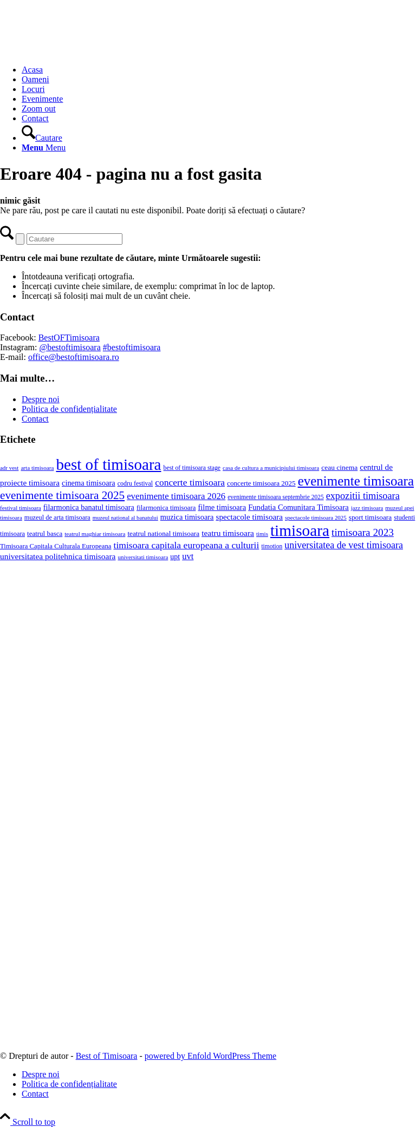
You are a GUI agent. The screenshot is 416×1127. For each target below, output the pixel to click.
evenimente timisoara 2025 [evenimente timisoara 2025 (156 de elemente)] (62, 495)
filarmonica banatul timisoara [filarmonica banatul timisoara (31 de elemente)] (88, 507)
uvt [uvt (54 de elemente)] (187, 556)
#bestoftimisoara (132, 347)
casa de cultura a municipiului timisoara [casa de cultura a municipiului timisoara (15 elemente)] (271, 467)
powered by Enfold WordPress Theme (210, 1055)
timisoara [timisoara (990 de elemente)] (299, 530)
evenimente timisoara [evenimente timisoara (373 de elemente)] (356, 481)
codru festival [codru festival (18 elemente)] (135, 483)
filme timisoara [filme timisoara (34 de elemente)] (222, 507)
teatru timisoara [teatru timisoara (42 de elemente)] (228, 533)
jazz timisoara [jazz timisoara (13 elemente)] (367, 508)
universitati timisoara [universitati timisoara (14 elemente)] (143, 557)
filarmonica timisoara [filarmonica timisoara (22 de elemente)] (166, 508)
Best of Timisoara (107, 1055)
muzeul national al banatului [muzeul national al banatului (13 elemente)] (125, 518)
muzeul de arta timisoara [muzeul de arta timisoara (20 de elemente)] (57, 517)
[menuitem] (219, 70)
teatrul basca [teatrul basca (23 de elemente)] (44, 533)
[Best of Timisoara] (81, 51)
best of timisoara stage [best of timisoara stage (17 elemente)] (192, 467)
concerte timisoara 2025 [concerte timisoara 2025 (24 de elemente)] (261, 483)
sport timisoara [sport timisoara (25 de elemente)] (370, 517)
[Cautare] (42, 137)
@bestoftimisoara (69, 347)
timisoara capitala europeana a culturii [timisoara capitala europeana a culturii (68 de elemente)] (186, 545)
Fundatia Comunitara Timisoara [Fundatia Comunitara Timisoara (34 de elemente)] (298, 507)
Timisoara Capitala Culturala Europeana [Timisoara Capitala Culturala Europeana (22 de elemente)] (56, 546)
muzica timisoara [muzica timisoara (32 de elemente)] (187, 517)
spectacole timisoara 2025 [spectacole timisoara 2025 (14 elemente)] (316, 517)
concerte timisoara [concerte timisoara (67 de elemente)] (190, 482)
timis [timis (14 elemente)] (262, 533)
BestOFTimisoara (69, 337)
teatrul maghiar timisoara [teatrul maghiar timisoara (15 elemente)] (94, 533)
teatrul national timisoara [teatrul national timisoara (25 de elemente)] (163, 533)
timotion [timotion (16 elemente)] (271, 546)
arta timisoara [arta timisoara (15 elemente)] (37, 467)
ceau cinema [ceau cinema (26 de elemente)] (339, 467)
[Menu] (44, 147)
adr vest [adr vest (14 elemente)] (9, 467)
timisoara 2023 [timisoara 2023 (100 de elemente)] (363, 532)
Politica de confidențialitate (69, 409)
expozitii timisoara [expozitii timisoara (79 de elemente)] (363, 495)
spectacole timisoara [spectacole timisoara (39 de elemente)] (249, 516)
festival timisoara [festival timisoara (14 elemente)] (20, 507)
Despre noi (41, 399)
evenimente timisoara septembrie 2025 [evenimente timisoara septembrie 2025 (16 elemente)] (275, 497)
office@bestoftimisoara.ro (73, 357)
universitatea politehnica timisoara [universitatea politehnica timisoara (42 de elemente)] (57, 556)
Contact (35, 418)
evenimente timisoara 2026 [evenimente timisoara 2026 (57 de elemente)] (176, 496)
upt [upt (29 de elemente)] (175, 557)
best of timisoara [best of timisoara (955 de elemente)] (108, 464)
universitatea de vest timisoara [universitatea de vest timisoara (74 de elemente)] (343, 545)
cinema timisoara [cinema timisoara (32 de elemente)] (88, 483)
